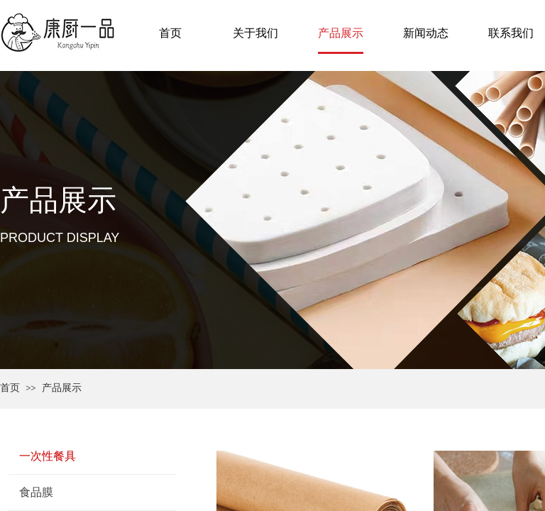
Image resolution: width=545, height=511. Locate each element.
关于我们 (255, 33)
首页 (10, 388)
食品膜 (36, 492)
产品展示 (62, 388)
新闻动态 (425, 33)
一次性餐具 (47, 456)
